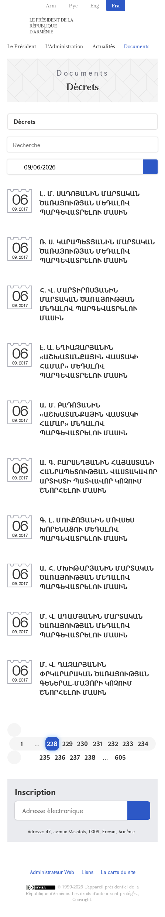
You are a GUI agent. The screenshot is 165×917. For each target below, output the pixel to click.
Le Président (21, 46)
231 (98, 744)
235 (44, 757)
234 (143, 744)
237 (75, 757)
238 (90, 757)
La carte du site (118, 871)
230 (82, 744)
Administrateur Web (52, 871)
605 (120, 757)
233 (128, 744)
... (15, 167)
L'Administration (64, 46)
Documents (136, 46)
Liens (87, 871)
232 (113, 744)
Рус (73, 5)
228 (52, 744)
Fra (116, 5)
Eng (94, 5)
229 (67, 744)
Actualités (103, 46)
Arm (51, 5)
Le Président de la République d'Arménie (51, 25)
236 (60, 757)
